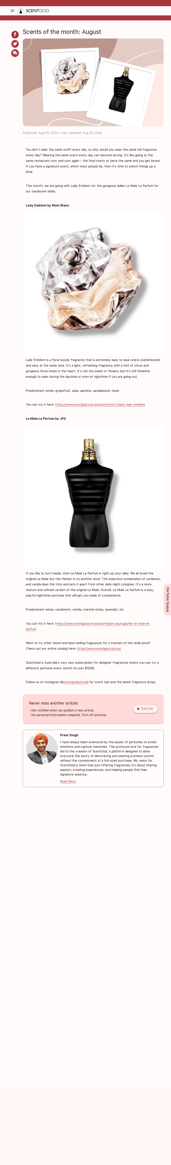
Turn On (144, 709)
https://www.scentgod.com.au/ (99, 648)
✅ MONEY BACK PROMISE (84, 3)
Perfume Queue (168, 599)
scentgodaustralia (75, 682)
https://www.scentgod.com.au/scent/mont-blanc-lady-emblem (100, 404)
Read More (68, 781)
